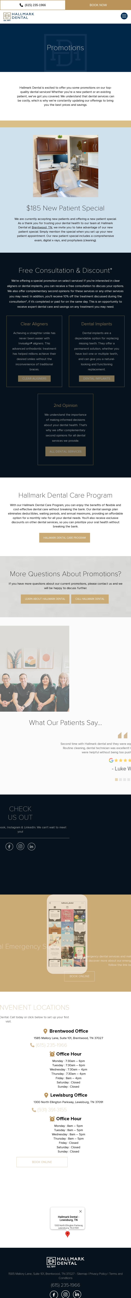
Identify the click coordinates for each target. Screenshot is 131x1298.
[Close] (80, 1235)
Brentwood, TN (42, 227)
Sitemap (82, 1274)
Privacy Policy (98, 1274)
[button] (124, 16)
